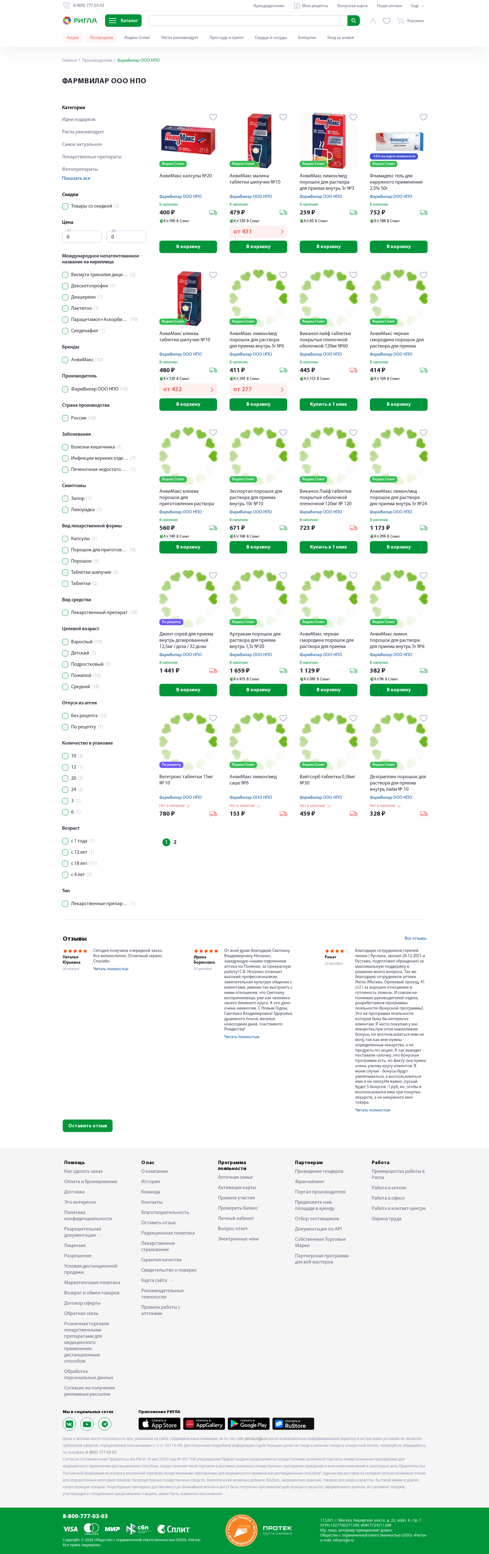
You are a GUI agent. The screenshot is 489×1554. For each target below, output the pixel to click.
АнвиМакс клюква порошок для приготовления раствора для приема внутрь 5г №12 (187, 498)
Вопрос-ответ (233, 1228)
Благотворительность (165, 1212)
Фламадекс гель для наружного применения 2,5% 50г (396, 182)
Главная (69, 60)
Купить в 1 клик (328, 404)
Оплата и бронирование (90, 1181)
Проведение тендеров (319, 1171)
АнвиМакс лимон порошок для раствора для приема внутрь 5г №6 (397, 640)
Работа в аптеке (389, 1188)
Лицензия (75, 1245)
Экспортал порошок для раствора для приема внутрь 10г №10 (256, 497)
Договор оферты (82, 1303)
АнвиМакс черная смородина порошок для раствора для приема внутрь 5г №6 (397, 340)
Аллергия (307, 38)
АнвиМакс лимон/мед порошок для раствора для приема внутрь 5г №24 (398, 497)
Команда (150, 1192)
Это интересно (80, 1202)
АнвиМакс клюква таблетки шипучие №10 (184, 337)
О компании (154, 1171)
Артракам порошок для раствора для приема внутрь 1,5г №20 (255, 640)
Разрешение (77, 1256)
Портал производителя (320, 1192)
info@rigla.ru (343, 1540)
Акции (72, 38)
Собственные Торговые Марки (320, 1242)
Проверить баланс (238, 1208)
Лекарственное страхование (158, 1246)
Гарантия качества (161, 1260)
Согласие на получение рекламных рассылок (89, 1391)
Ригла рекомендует (180, 38)
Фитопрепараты (80, 169)
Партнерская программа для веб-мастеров (322, 1259)
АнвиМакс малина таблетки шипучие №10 (255, 179)
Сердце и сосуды (271, 38)
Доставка (74, 1192)
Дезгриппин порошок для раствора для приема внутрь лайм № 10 (398, 783)
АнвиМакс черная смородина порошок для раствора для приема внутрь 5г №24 (327, 641)
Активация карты (237, 1187)
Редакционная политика (168, 1233)
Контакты (151, 1202)
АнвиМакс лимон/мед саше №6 (253, 780)
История (150, 1181)
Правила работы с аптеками (160, 1310)
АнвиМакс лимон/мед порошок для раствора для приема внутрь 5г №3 (327, 182)
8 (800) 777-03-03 (101, 1453)
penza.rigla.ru (256, 1439)
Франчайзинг (309, 1181)
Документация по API (318, 1229)
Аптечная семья (235, 1177)
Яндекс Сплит (137, 38)
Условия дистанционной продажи (90, 1269)
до (114, 230)
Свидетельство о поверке (169, 1270)
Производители (96, 60)
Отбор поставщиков (317, 1218)
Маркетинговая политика (92, 1282)
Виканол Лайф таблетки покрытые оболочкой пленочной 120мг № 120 (325, 497)
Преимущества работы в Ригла (398, 1174)
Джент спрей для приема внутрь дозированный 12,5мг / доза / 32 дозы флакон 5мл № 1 (186, 641)
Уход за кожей (340, 38)
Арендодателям (269, 6)
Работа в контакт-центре (399, 1208)
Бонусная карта (352, 6)
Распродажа (101, 38)
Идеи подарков (78, 119)
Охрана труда (386, 1218)
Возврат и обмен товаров (91, 1293)
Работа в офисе (388, 1198)
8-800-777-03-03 (85, 1517)
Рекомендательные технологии (162, 1294)
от (69, 230)
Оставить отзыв (87, 1126)
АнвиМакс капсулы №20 (185, 176)
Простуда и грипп (227, 38)
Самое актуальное (82, 144)
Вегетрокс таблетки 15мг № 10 (186, 780)
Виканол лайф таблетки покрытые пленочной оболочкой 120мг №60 (325, 340)
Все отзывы (415, 938)
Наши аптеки (389, 6)
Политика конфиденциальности (88, 1215)
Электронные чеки (238, 1239)
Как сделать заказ (83, 1171)
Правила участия (236, 1198)
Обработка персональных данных (88, 1374)
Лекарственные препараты (92, 157)
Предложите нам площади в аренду (315, 1205)
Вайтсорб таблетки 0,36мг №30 (327, 780)
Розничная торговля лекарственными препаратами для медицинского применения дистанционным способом (86, 1342)
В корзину (188, 246)
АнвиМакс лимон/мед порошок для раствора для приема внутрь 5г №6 (257, 340)
